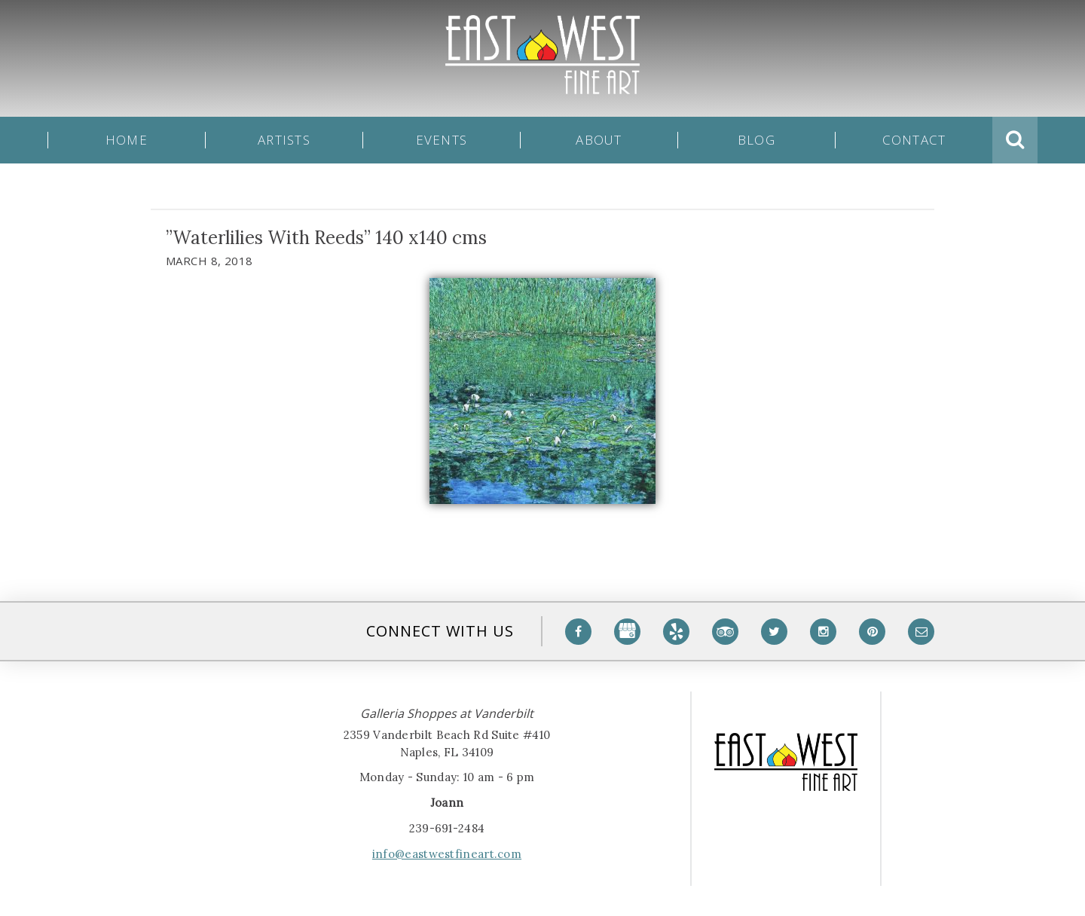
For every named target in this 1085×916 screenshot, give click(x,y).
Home (126, 140)
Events (442, 140)
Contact (914, 140)
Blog (756, 140)
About (599, 140)
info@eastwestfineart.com (446, 854)
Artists (284, 140)
